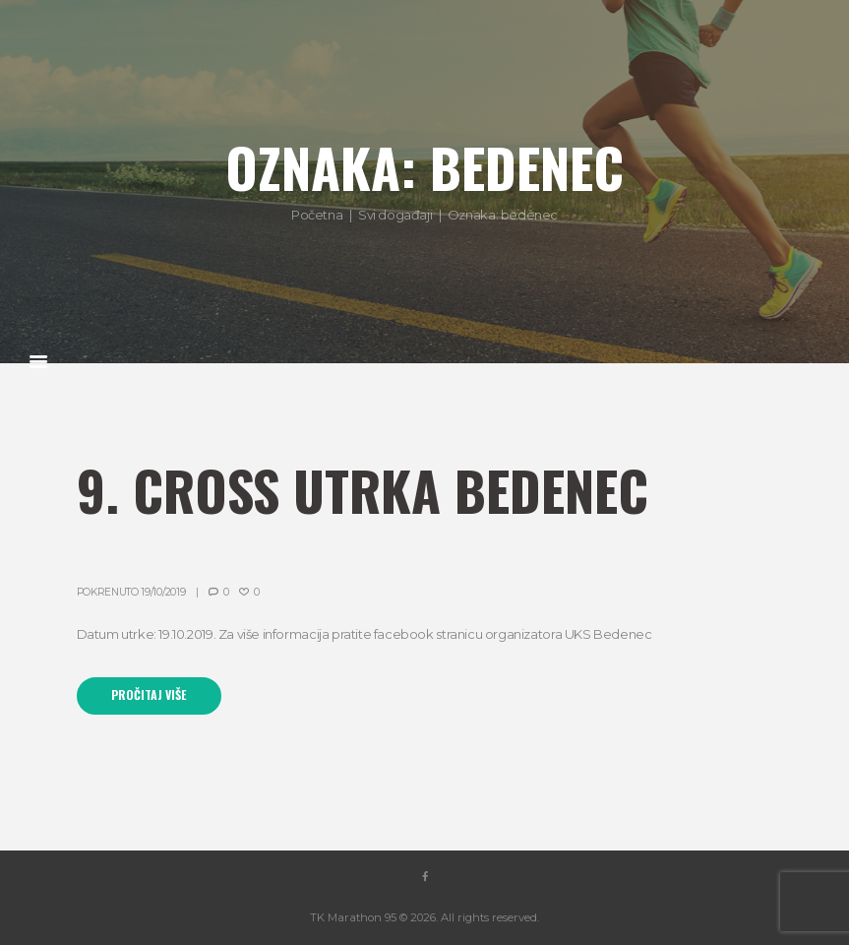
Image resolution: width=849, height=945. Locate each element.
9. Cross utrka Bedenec (362, 490)
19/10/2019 (163, 592)
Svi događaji (395, 214)
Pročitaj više (148, 695)
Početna (316, 214)
